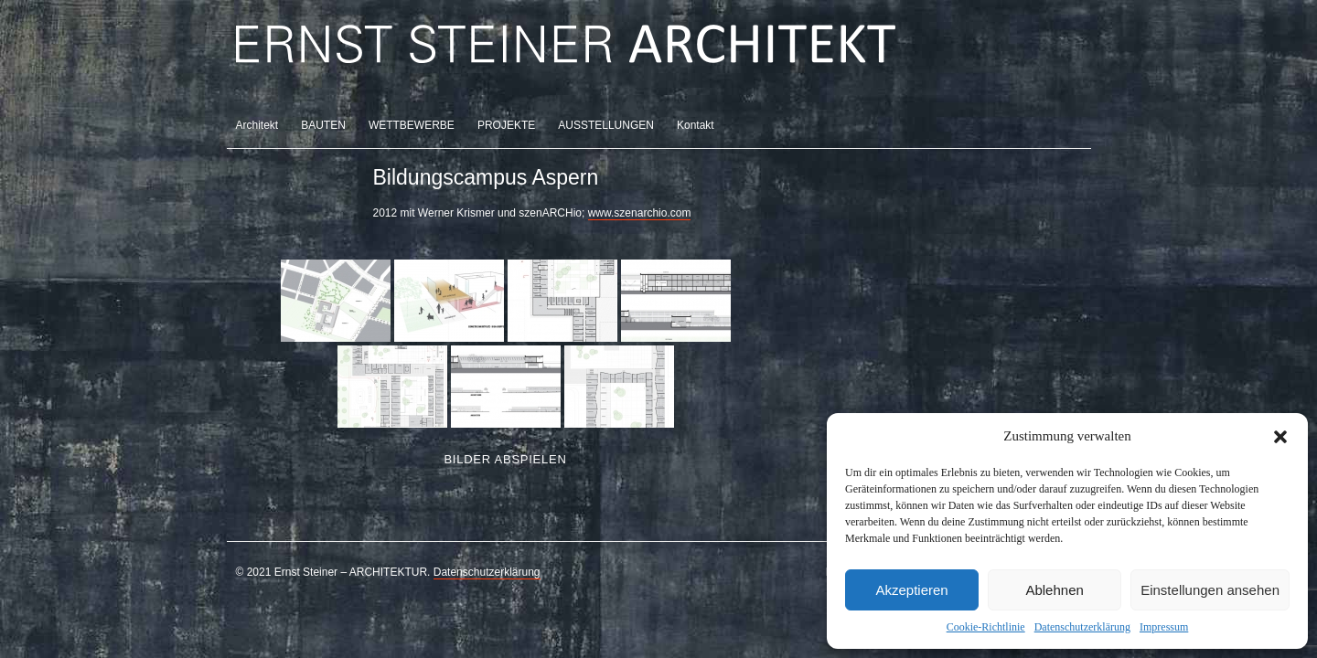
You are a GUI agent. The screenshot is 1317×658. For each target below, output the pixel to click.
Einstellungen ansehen (1210, 590)
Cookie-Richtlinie (986, 627)
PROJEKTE (506, 125)
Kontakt (695, 125)
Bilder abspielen (505, 459)
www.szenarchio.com (639, 213)
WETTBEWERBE (412, 125)
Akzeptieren (911, 590)
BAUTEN (323, 125)
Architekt (257, 125)
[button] (1280, 437)
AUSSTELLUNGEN (606, 125)
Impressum (1164, 627)
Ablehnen (1054, 590)
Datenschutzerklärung (1082, 627)
